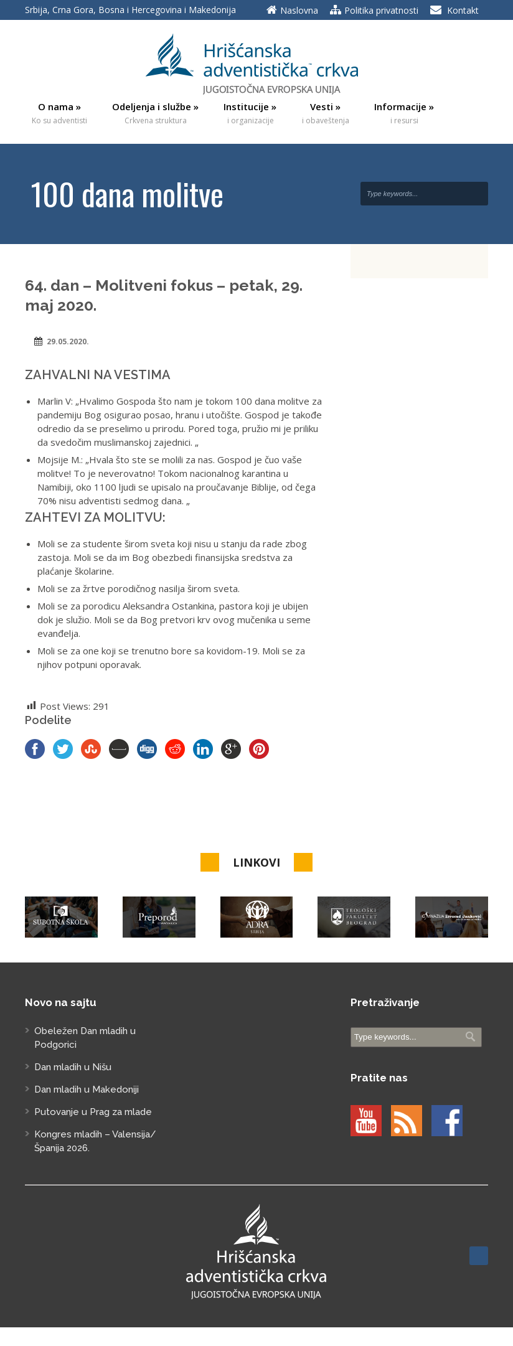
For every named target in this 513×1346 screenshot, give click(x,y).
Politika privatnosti (381, 10)
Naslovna (299, 10)
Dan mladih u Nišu (72, 1067)
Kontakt (463, 10)
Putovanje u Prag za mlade (93, 1112)
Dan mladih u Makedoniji (86, 1089)
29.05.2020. (68, 341)
